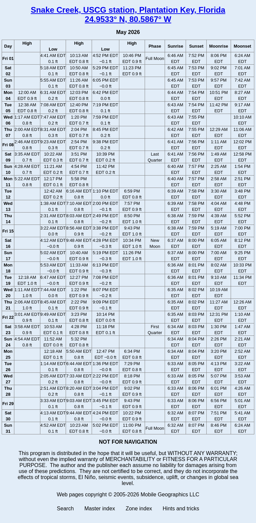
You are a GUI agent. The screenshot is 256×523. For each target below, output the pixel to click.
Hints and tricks (181, 508)
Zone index (139, 508)
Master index (99, 508)
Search (65, 508)
